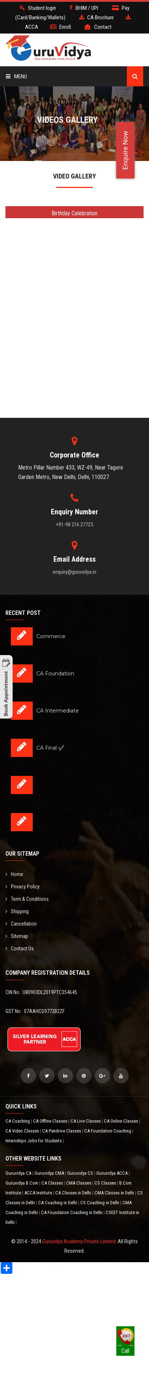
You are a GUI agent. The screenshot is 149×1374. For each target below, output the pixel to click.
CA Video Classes (22, 1131)
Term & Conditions (27, 899)
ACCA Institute (38, 1193)
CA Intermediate (57, 710)
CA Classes (52, 1183)
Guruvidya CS (80, 1173)
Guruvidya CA (18, 1173)
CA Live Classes (86, 1121)
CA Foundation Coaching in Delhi (72, 1212)
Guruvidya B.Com (22, 1183)
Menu (16, 76)
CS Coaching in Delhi (100, 1202)
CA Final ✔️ (50, 748)
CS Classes (105, 1183)
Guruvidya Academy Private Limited (79, 1241)
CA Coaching (18, 1121)
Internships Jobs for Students (34, 1140)
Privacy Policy (22, 887)
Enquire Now (125, 150)
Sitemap (16, 936)
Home (14, 874)
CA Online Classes (121, 1121)
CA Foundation (55, 673)
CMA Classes (79, 1183)
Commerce (50, 636)
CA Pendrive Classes (62, 1131)
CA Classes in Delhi (73, 1193)
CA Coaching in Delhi (58, 1202)
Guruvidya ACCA (112, 1173)
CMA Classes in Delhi (114, 1193)
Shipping (17, 911)
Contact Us (19, 948)
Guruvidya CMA (50, 1173)
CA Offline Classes (50, 1121)
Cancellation (21, 924)
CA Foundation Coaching (108, 1131)
